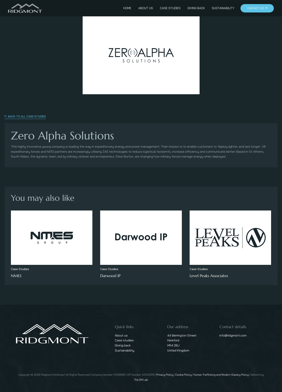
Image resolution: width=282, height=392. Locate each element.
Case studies (124, 340)
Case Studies (20, 269)
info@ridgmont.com (233, 335)
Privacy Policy (164, 374)
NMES (16, 275)
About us (121, 335)
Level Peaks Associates (209, 275)
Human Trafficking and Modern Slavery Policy (221, 374)
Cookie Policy (183, 374)
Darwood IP (110, 275)
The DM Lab (141, 379)
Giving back (123, 345)
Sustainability (124, 350)
